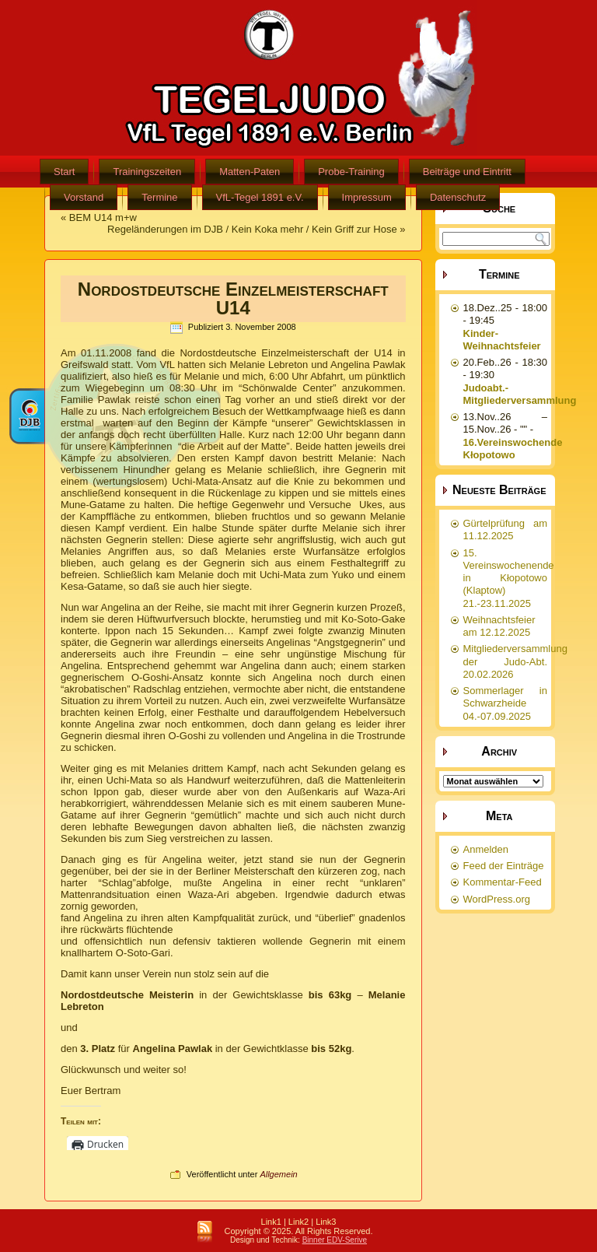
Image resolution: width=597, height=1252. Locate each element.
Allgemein (278, 1174)
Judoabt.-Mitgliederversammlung (520, 394)
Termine (159, 197)
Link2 (298, 1221)
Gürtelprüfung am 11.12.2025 (505, 529)
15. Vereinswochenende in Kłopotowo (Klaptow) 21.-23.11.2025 (508, 578)
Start (64, 171)
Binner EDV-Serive (334, 1240)
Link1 (271, 1221)
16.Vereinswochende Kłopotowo (513, 449)
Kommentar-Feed (502, 882)
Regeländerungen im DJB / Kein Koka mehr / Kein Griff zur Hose (252, 229)
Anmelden (486, 849)
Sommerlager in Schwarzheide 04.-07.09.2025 (505, 703)
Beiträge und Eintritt (467, 171)
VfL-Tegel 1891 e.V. (260, 197)
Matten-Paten (249, 171)
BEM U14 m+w (103, 217)
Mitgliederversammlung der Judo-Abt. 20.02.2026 (515, 661)
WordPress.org (496, 899)
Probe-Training (351, 171)
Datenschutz (458, 197)
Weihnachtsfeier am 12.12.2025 (499, 626)
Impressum (367, 197)
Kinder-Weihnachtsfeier (502, 340)
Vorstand (83, 197)
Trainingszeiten (147, 171)
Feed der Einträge (503, 865)
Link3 (326, 1221)
